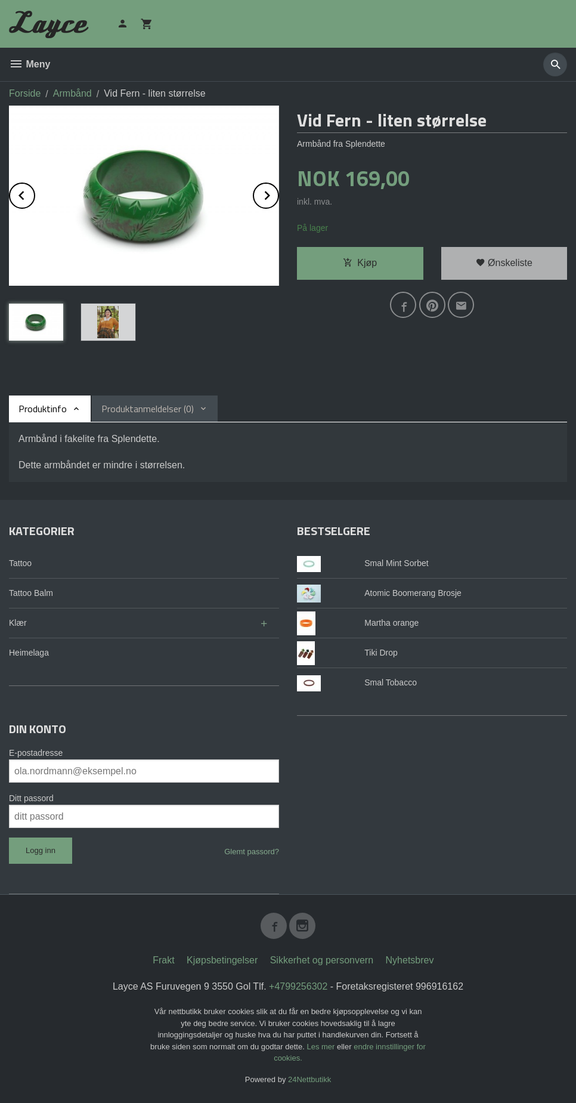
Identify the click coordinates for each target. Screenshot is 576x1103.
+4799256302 (298, 986)
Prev (34, 193)
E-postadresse (36, 753)
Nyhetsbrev (410, 960)
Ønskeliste (504, 263)
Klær (18, 623)
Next (278, 193)
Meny (29, 64)
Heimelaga (29, 652)
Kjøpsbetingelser (222, 960)
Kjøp (360, 263)
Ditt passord (31, 798)
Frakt (163, 960)
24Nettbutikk (309, 1079)
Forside (25, 93)
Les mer (321, 1046)
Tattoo (20, 563)
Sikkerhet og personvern (321, 960)
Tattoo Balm (31, 593)
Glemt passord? (251, 851)
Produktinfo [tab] (42, 408)
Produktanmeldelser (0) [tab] (147, 408)
